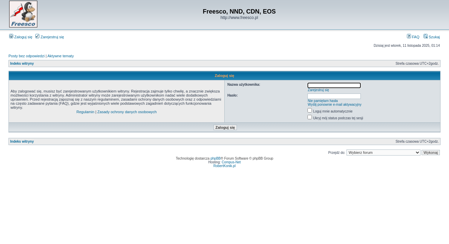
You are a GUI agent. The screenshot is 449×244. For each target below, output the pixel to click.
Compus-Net (231, 162)
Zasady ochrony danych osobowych (127, 112)
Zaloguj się (20, 37)
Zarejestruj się (49, 37)
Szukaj (432, 37)
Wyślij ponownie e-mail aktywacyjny (334, 104)
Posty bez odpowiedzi (26, 56)
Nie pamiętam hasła (323, 101)
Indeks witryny (22, 63)
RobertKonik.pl (224, 166)
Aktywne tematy (61, 56)
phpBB (215, 158)
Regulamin (85, 112)
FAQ (413, 37)
